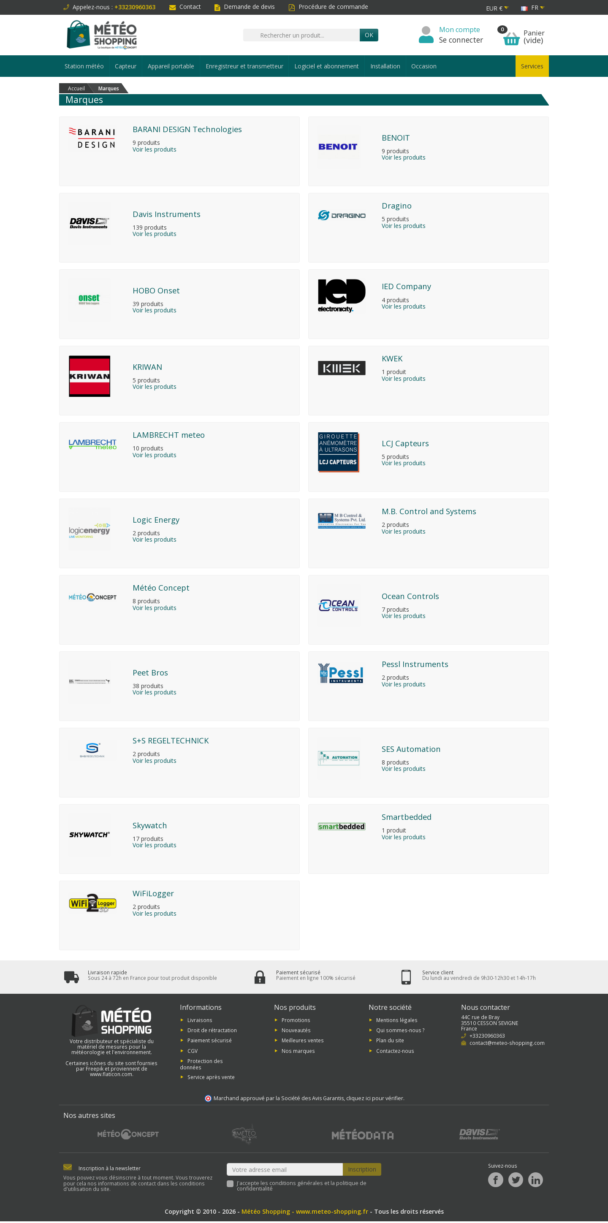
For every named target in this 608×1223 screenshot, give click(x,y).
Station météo (84, 66)
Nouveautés (296, 1031)
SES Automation (411, 748)
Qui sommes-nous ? (400, 1031)
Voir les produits (154, 149)
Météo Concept (161, 587)
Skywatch (150, 825)
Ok (369, 35)
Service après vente (211, 1078)
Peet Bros (150, 672)
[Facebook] (495, 1181)
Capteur (125, 66)
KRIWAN (147, 366)
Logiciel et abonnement (326, 66)
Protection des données (201, 1065)
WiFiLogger (153, 893)
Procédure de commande (328, 7)
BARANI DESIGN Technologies (187, 129)
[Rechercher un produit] (301, 35)
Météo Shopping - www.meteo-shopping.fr (305, 1213)
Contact (185, 7)
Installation (385, 66)
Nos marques (298, 1052)
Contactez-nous (395, 1052)
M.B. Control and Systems (429, 511)
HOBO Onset (156, 290)
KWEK (392, 358)
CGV (192, 1052)
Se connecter (461, 40)
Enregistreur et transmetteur (244, 66)
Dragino (397, 205)
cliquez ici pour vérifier (374, 1100)
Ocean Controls (410, 596)
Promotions (296, 1021)
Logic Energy (156, 519)
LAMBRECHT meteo (169, 434)
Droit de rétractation (212, 1031)
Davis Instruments (167, 214)
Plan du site (390, 1042)
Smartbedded (407, 816)
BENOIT (396, 137)
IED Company (406, 286)
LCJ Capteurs (405, 443)
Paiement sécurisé (209, 1042)
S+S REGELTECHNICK (171, 740)
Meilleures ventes (303, 1042)
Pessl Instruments (415, 664)
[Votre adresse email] (285, 1171)
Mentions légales (397, 1021)
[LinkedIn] (535, 1181)
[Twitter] (515, 1181)
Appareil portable (171, 66)
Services (532, 66)
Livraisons (199, 1021)
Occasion (424, 66)
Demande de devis (244, 7)
